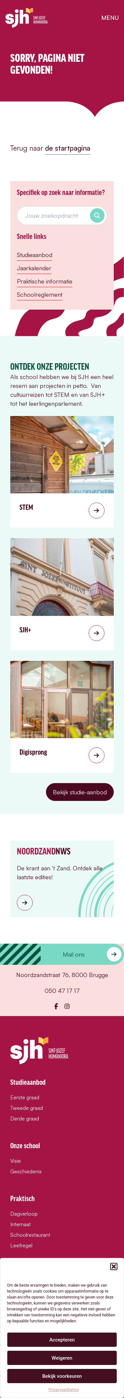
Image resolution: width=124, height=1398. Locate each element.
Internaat (20, 1224)
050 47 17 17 (62, 990)
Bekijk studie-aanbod (80, 792)
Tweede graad (26, 1108)
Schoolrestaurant (30, 1234)
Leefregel (21, 1245)
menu (110, 17)
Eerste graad (24, 1097)
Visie (15, 1160)
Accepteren (62, 1340)
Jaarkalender (34, 268)
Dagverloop (24, 1213)
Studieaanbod (34, 254)
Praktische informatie (44, 281)
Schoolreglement (39, 294)
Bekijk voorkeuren (62, 1376)
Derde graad (24, 1118)
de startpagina (67, 148)
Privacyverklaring (64, 1389)
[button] (113, 1266)
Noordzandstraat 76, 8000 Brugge (62, 974)
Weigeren (62, 1358)
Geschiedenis (26, 1171)
